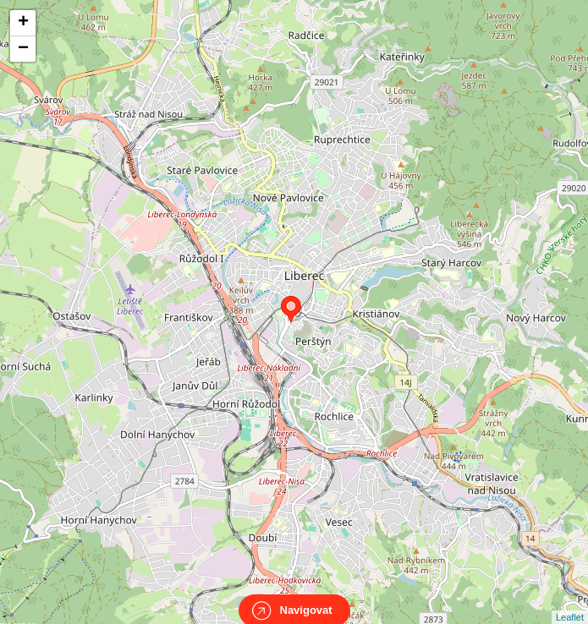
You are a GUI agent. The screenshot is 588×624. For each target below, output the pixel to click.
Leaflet (570, 602)
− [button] (23, 49)
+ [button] (23, 23)
